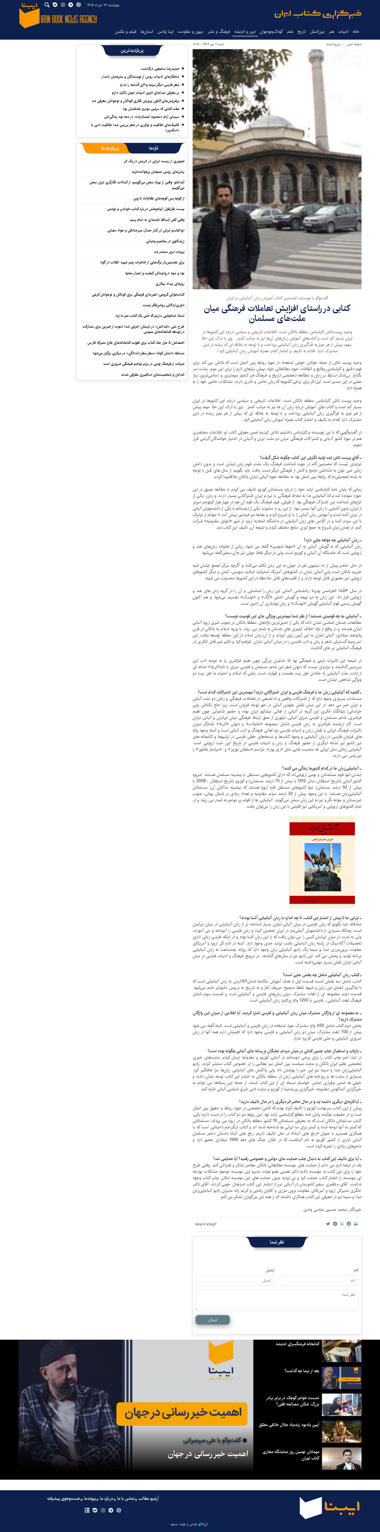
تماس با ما (125, 1499)
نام (356, 1270)
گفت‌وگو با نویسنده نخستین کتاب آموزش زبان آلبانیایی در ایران (277, 298)
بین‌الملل (317, 31)
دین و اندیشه (245, 31)
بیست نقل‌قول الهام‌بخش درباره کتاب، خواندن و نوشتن (145, 209)
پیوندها (90, 1499)
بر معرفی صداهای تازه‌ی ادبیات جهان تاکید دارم (145, 93)
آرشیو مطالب (149, 1499)
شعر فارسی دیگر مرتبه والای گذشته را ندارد (149, 85)
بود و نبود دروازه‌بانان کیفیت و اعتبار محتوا (154, 273)
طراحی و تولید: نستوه (189, 1524)
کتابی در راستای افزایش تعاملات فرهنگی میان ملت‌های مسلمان (277, 313)
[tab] (153, 148)
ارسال (212, 1319)
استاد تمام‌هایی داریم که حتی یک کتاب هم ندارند (149, 316)
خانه (356, 31)
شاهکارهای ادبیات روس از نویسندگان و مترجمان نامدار (140, 77)
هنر (331, 31)
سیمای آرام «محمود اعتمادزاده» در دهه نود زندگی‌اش (141, 117)
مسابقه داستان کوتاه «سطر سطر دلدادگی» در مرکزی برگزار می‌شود (138, 353)
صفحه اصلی (354, 44)
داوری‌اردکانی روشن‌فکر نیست (163, 305)
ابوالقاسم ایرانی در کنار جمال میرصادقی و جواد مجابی (145, 230)
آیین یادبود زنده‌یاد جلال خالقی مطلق (289, 1424)
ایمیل (270, 1270)
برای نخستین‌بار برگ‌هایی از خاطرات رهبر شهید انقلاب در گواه (142, 262)
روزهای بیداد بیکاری (170, 284)
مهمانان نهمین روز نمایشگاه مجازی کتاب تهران (291, 1455)
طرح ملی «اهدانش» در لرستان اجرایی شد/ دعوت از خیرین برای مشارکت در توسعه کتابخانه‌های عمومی (133, 329)
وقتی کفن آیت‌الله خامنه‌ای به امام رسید (157, 220)
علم (290, 31)
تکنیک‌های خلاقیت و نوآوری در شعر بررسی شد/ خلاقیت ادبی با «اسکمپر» (135, 127)
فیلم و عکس (125, 31)
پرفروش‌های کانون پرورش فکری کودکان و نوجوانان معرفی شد (135, 101)
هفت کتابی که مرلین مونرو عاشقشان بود (151, 109)
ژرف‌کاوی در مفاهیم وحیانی (165, 241)
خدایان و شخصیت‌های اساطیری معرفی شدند (152, 375)
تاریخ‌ (301, 31)
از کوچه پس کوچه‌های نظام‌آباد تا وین (158, 198)
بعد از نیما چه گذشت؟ (301, 1371)
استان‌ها (147, 31)
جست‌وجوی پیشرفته (63, 1499)
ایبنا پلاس (165, 31)
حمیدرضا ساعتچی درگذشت (160, 69)
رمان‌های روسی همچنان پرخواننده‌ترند (158, 172)
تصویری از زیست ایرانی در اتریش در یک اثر (154, 161)
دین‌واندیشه (333, 44)
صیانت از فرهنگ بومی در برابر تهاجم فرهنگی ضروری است (143, 364)
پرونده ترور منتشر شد (169, 252)
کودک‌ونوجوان (271, 31)
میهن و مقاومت (190, 31)
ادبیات (343, 31)
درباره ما (106, 1499)
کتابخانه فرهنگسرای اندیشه (297, 1344)
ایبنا (318, 15)
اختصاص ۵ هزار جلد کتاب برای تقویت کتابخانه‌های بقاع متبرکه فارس (135, 343)
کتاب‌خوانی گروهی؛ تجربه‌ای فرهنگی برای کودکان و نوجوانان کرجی (138, 294)
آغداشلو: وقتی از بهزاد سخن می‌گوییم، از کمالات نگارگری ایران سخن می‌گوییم (136, 184)
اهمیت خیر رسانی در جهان (208, 1453)
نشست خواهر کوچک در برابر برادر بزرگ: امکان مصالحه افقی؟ (292, 1401)
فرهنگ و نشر (219, 31)
